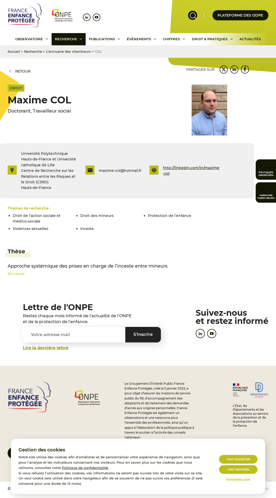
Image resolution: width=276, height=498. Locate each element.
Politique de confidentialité (85, 468)
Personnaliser (238, 479)
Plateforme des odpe (240, 15)
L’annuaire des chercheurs (68, 51)
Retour (22, 71)
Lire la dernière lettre (45, 347)
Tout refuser (238, 469)
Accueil (14, 51)
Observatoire (29, 39)
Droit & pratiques (209, 39)
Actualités (250, 39)
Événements (139, 39)
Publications (102, 39)
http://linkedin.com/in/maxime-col (191, 170)
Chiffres (171, 39)
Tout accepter (238, 459)
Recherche (66, 39)
